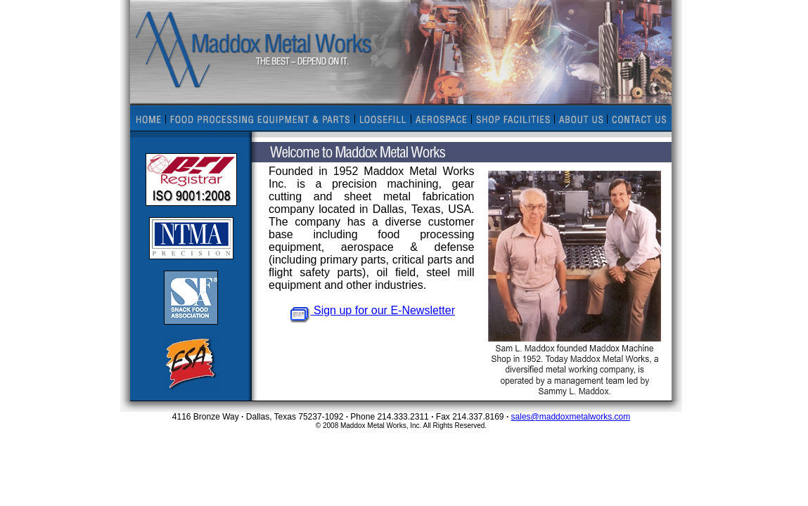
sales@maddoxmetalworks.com (571, 417)
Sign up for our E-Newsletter (371, 310)
